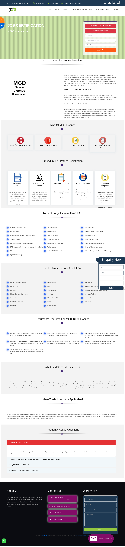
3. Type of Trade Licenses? (20, 465)
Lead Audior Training (102, 9)
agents (65, 480)
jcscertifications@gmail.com (73, 3)
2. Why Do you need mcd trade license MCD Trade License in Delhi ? (36, 460)
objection (45, 480)
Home (50, 9)
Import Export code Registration (83, 9)
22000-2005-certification (30, 482)
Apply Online (101, 50)
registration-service (6, 480)
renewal (77, 480)
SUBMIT (111, 288)
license (89, 480)
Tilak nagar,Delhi (63, 500)
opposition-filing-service (34, 480)
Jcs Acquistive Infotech (82, 536)
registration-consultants (19, 480)
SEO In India (45, 536)
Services (65, 9)
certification (107, 480)
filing (55, 480)
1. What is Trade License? (19, 442)
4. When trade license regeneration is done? (26, 471)
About (57, 9)
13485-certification (60, 482)
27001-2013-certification (46, 482)
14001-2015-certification (15, 482)
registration (70, 480)
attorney (59, 480)
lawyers (51, 480)
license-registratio (97, 480)
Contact (115, 9)
